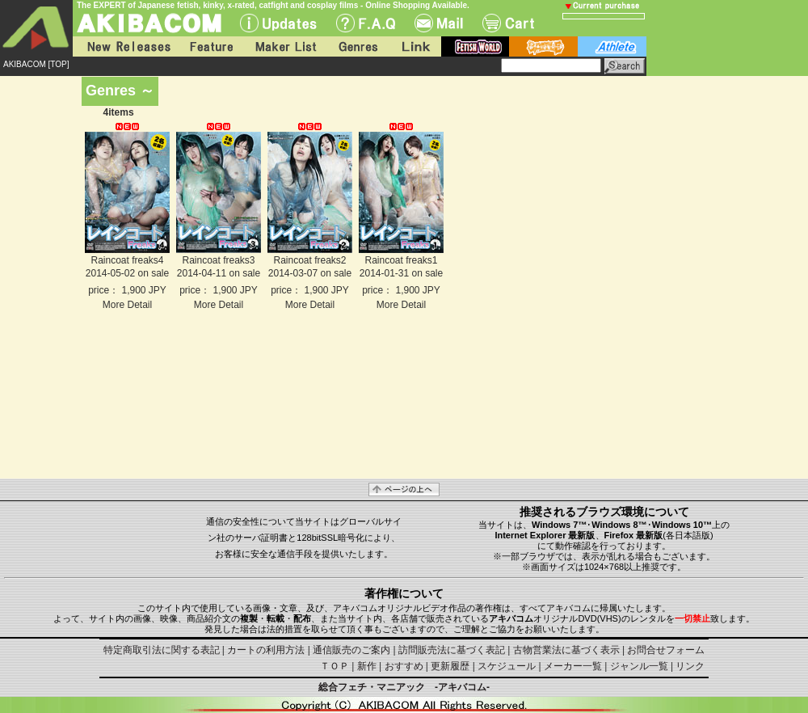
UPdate (278, 23)
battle (543, 46)
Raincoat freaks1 (400, 260)
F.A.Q (365, 23)
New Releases (125, 46)
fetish (475, 46)
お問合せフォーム (666, 650)
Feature (211, 46)
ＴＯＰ (334, 666)
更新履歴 (450, 666)
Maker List (285, 46)
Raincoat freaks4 (126, 260)
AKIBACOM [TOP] (36, 64)
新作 (367, 666)
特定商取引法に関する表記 (161, 650)
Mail (439, 23)
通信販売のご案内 (351, 650)
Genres (357, 46)
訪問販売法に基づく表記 (451, 650)
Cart (508, 23)
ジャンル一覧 (639, 666)
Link (414, 46)
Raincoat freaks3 (218, 260)
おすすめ (404, 666)
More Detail (127, 304)
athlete (612, 46)
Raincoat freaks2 (309, 260)
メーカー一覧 (573, 666)
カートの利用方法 (266, 650)
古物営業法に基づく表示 (566, 650)
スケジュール (507, 666)
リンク (690, 666)
